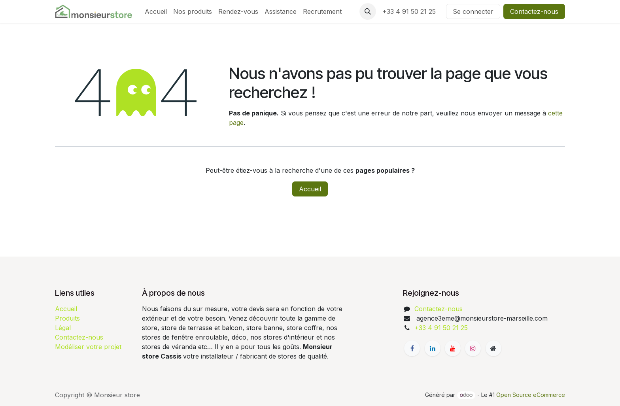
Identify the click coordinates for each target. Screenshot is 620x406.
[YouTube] (453, 348)
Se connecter (473, 11)
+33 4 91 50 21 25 (411, 11)
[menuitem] (156, 11)
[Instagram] (473, 348)
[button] (367, 11)
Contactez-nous (534, 11)
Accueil (310, 189)
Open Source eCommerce (530, 394)
